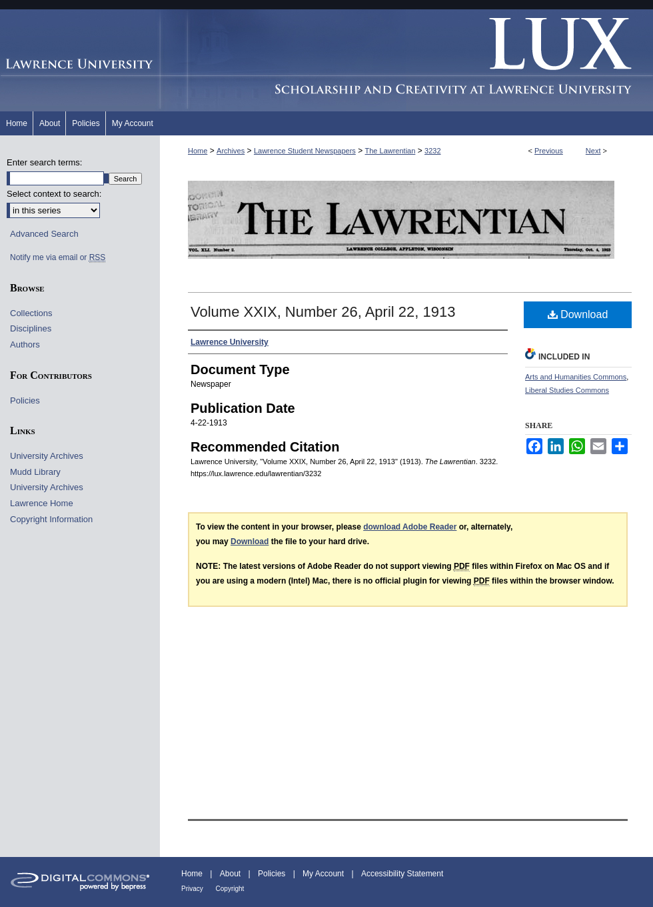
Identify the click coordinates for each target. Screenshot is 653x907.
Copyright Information (51, 519)
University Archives (46, 456)
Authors (25, 344)
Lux (406, 60)
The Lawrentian (390, 151)
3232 (432, 151)
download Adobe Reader (409, 527)
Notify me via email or (57, 257)
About (231, 873)
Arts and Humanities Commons (575, 377)
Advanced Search (44, 234)
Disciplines (30, 328)
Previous (548, 151)
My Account (324, 873)
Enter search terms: (44, 162)
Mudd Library (35, 472)
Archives (231, 151)
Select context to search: (54, 194)
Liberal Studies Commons (567, 390)
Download (578, 314)
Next (593, 151)
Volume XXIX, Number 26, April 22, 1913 (323, 311)
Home (197, 151)
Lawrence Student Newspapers (305, 151)
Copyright (230, 888)
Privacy (193, 888)
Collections (31, 313)
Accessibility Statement (402, 873)
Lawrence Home (41, 503)
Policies (25, 400)
